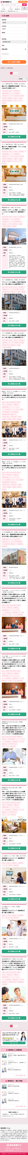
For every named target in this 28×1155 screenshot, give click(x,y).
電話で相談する (23, 1)
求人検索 (3, 8)
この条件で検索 (14, 62)
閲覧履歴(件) (17, 8)
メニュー (24, 8)
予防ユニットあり (12, 614)
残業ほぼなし (5, 224)
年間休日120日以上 (6, 416)
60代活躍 (4, 98)
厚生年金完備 (5, 90)
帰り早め (10, 865)
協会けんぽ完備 (5, 402)
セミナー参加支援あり (15, 93)
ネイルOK (14, 100)
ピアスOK (20, 100)
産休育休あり (17, 90)
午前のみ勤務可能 (5, 411)
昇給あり (11, 90)
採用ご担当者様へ (10, 1150)
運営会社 (8, 1148)
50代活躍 (21, 95)
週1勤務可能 (20, 544)
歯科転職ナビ (3, 11)
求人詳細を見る (14, 137)
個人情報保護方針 (17, 1148)
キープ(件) (10, 8)
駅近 (10, 224)
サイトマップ (20, 1150)
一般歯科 (15, 98)
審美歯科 (4, 100)
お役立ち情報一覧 (20, 1075)
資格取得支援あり (5, 93)
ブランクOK (10, 95)
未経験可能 (4, 95)
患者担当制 (9, 98)
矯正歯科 (9, 100)
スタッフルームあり (15, 407)
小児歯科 (20, 98)
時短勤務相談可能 (5, 414)
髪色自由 (4, 103)
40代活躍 (16, 95)
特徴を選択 (4, 49)
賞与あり (16, 151)
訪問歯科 (9, 419)
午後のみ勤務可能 (14, 411)
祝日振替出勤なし (18, 221)
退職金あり (16, 404)
